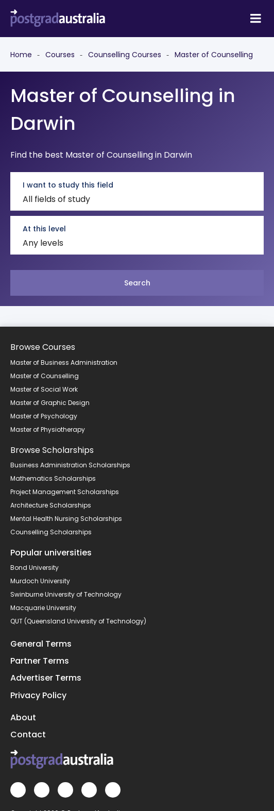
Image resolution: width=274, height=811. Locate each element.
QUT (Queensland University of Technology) (78, 621)
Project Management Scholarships (64, 491)
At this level (44, 228)
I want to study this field (68, 185)
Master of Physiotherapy (47, 429)
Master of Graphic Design (50, 402)
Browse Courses (42, 347)
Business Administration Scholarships (70, 465)
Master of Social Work (44, 389)
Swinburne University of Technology (66, 594)
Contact (28, 734)
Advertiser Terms (45, 678)
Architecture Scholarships (50, 505)
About (23, 717)
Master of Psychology (43, 416)
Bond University (34, 567)
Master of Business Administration (63, 362)
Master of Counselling (44, 375)
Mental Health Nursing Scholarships (66, 518)
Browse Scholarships (52, 450)
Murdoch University (40, 581)
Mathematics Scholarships (53, 478)
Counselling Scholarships (51, 532)
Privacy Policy (38, 695)
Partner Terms (39, 661)
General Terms (41, 644)
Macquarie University (43, 607)
